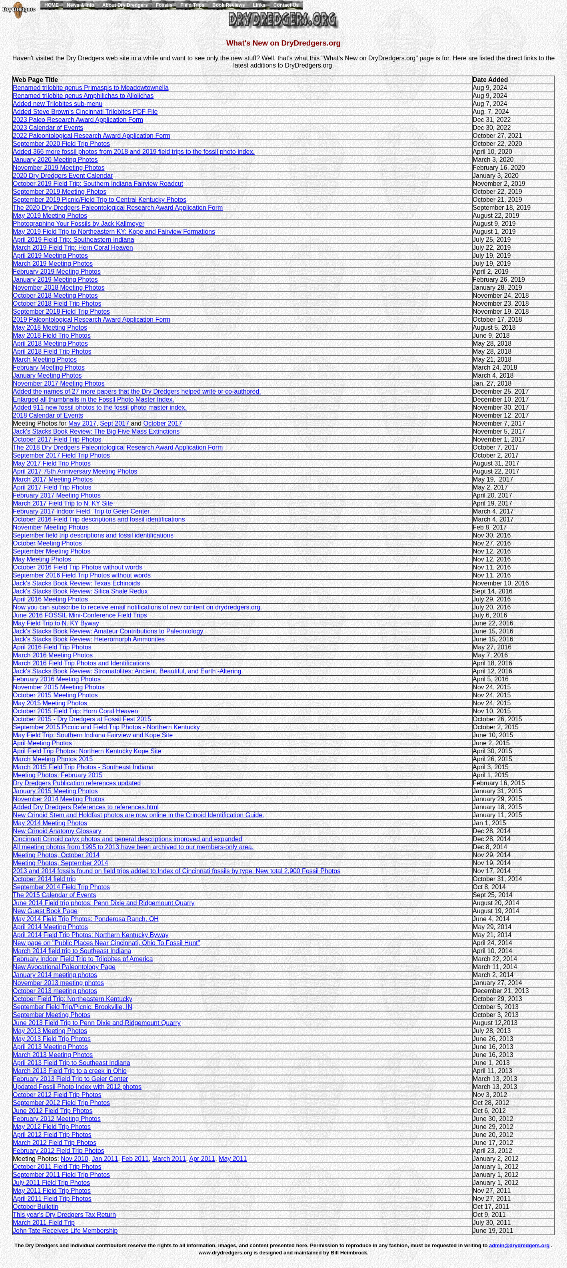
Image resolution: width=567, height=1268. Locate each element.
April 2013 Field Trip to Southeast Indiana (71, 1062)
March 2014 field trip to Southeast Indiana (72, 951)
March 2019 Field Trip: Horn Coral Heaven (73, 247)
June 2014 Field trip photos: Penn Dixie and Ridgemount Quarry (103, 903)
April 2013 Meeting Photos (50, 1046)
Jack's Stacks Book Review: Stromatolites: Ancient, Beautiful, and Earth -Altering (127, 671)
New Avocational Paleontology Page (64, 966)
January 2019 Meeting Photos (55, 279)
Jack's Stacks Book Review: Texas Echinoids (76, 583)
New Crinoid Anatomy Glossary (57, 831)
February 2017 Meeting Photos (57, 495)
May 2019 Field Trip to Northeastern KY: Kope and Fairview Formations (114, 231)
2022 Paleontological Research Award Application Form (91, 135)
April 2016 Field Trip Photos (52, 647)
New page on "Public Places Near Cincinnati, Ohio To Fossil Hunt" (106, 943)
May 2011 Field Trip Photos (52, 1190)
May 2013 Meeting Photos (50, 1030)
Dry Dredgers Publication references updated (77, 783)
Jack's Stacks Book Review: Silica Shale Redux (80, 591)
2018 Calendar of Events (48, 415)
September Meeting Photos (51, 551)
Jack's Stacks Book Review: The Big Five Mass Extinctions (96, 431)
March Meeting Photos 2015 (53, 759)
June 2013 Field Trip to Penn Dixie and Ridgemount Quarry (97, 1022)
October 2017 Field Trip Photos (57, 439)
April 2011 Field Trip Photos (52, 1198)
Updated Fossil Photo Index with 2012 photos (77, 1086)
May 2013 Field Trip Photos (52, 1038)
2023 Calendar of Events (48, 127)
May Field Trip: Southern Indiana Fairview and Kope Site (93, 735)
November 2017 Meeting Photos (58, 383)
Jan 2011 (105, 1158)
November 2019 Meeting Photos (58, 167)
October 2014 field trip (44, 879)
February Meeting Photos (49, 367)
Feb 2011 (135, 1158)
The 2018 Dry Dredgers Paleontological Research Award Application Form (118, 447)
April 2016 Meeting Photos (50, 599)
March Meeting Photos (45, 359)
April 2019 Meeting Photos (50, 255)
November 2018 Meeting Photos (58, 287)
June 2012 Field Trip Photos (52, 1110)
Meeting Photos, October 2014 (56, 855)
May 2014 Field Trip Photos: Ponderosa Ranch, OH (86, 919)
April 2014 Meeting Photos (50, 927)
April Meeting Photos (42, 743)
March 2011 (169, 1158)
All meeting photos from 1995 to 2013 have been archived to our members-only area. (133, 847)
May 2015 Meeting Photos (50, 703)
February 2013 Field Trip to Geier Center (70, 1078)
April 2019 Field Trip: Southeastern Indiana (73, 239)
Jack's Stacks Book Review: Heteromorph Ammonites (89, 639)
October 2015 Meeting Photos (55, 695)
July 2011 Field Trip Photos (51, 1182)
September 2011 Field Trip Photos (61, 1174)
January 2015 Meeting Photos (55, 791)
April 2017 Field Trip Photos (52, 487)
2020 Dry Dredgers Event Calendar (63, 175)
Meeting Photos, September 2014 (60, 863)
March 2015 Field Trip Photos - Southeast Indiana (83, 767)
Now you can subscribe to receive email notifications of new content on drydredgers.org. (137, 607)
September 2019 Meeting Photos (59, 191)
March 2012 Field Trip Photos (54, 1142)
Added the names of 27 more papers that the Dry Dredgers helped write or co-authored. (137, 391)
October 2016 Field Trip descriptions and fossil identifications (99, 519)
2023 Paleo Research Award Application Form (78, 119)
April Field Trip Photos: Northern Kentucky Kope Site (87, 751)
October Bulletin (35, 1206)
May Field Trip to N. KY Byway (56, 623)
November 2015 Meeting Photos (58, 687)
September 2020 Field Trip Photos (61, 143)
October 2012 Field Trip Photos (57, 1094)
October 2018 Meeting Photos (55, 295)
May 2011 (233, 1158)
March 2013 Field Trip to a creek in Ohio (70, 1070)
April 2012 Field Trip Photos (52, 1134)
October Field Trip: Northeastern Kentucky (72, 998)
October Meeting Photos (47, 543)
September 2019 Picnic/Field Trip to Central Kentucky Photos (99, 199)
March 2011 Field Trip (44, 1222)
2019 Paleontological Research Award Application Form (91, 319)
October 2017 (162, 423)
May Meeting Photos (42, 559)
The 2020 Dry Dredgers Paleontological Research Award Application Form (118, 207)
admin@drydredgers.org (519, 1245)
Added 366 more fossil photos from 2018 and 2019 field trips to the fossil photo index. (134, 151)
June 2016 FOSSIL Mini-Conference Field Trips (80, 615)
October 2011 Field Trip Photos (57, 1166)
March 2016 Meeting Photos (53, 655)
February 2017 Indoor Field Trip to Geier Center (81, 511)
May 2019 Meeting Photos (50, 215)
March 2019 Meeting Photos (53, 263)
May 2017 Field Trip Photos (52, 463)
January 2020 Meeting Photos (55, 159)
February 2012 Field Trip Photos (58, 1150)
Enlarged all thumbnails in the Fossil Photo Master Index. (93, 399)
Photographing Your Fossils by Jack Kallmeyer (78, 223)
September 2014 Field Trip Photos (61, 887)
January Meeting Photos (47, 375)
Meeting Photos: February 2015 (57, 775)
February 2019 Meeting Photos (57, 271)
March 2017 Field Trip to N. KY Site (63, 503)
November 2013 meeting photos (58, 982)
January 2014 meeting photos (55, 974)
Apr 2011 (202, 1158)
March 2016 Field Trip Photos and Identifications (81, 663)
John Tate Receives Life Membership (65, 1230)
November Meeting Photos (50, 527)
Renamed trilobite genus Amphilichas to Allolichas (83, 95)
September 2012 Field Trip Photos (61, 1102)
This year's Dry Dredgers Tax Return (64, 1214)
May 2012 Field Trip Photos (52, 1126)
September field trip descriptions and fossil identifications (93, 535)
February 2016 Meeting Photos (57, 679)
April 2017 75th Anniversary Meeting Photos (75, 471)
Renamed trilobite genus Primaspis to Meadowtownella (91, 87)
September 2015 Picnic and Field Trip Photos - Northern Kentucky (106, 727)
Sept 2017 (115, 423)
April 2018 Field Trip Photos (52, 351)
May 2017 (82, 423)
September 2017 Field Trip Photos (61, 455)
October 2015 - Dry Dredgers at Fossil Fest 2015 (82, 719)
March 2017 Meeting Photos (53, 479)
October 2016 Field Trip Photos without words (77, 567)
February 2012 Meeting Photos (57, 1118)
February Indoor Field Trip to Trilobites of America (83, 958)
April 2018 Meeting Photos (50, 343)
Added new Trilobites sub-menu (57, 103)
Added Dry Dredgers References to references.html (86, 807)
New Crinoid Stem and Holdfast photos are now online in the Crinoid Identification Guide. (138, 815)
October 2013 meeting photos (55, 990)
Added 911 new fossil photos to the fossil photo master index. (100, 407)
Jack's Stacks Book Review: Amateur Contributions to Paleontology (108, 631)
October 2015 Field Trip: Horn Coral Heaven (75, 711)
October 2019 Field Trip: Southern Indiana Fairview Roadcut (98, 183)
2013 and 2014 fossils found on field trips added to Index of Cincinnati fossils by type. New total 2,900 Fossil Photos (176, 871)
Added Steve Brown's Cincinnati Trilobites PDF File (85, 111)
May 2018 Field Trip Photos (52, 335)
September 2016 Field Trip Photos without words (82, 575)
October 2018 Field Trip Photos (57, 303)
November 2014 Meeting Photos (58, 799)
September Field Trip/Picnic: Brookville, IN (72, 1006)
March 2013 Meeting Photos (53, 1054)
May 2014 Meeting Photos (50, 823)
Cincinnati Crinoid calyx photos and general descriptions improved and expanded (127, 839)
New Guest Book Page (45, 911)
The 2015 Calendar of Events (54, 895)
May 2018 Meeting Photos (50, 327)
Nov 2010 (74, 1158)
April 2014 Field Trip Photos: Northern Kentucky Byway (91, 935)
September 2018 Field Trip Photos (61, 311)
